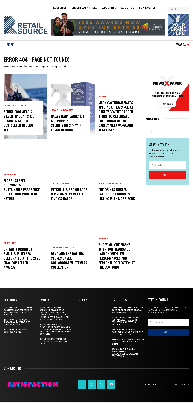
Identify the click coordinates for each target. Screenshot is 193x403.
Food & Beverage (109, 186)
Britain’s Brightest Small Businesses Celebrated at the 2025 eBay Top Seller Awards (21, 262)
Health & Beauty (62, 113)
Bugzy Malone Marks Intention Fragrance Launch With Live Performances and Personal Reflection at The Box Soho (115, 258)
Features (10, 250)
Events (103, 100)
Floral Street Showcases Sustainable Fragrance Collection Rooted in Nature (21, 193)
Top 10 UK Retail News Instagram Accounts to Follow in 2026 (17, 323)
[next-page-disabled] (153, 132)
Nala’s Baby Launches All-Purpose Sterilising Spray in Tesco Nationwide (68, 125)
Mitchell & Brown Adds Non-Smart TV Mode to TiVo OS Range (68, 196)
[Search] (186, 9)
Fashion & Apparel (16, 109)
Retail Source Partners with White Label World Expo (53, 342)
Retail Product (61, 186)
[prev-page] (148, 132)
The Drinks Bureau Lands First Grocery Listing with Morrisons (116, 196)
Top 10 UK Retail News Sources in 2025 (16, 332)
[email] (167, 166)
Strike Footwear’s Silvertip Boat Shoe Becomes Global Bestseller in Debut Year (18, 123)
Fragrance (11, 182)
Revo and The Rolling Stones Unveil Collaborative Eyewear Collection (68, 262)
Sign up (167, 176)
